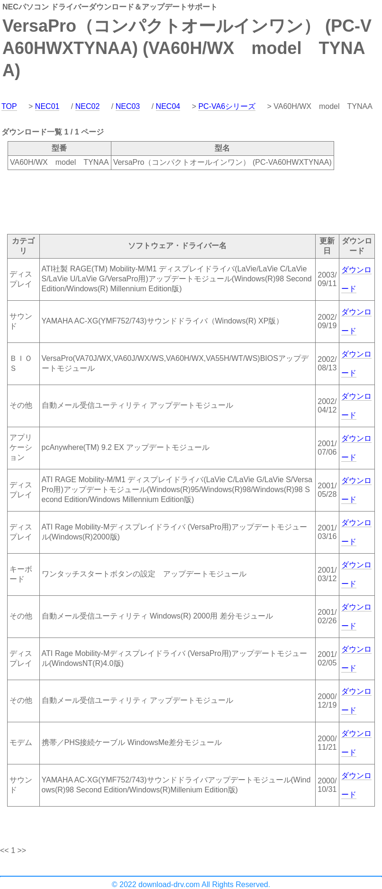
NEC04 (168, 106)
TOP (9, 106)
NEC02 (87, 106)
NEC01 (47, 106)
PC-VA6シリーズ (226, 106)
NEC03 (128, 106)
